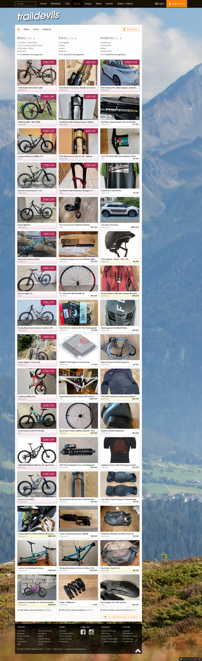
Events (109, 3)
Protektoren (105, 45)
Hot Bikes (42, 633)
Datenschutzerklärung (76, 649)
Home (43, 3)
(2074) (75, 610)
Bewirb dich (128, 641)
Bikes (99, 3)
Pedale (62, 45)
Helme (103, 48)
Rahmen (62, 51)
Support (126, 630)
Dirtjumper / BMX (25, 48)
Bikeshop (106, 633)
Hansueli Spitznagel (188, 659)
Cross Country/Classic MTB (30, 45)
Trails (40, 644)
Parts (36, 29)
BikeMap (55, 3)
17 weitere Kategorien (113, 54)
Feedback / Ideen (130, 636)
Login (159, 3)
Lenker (62, 48)
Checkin (62, 630)
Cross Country (23, 636)
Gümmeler (21, 641)
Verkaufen (130, 29)
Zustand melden (66, 633)
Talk (67, 3)
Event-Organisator (110, 638)
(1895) (34, 610)
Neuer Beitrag (65, 638)
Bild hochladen (65, 636)
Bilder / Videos (125, 3)
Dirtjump (21, 633)
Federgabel (64, 42)
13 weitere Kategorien (30, 54)
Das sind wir (128, 638)
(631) (118, 610)
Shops (88, 3)
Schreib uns (128, 633)
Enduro (20, 638)
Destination (107, 636)
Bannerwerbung (109, 630)
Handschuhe (106, 51)
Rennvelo (21, 51)
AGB (48, 649)
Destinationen (44, 641)
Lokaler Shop (44, 638)
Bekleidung (105, 42)
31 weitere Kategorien (71, 54)
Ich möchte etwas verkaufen (121, 617)
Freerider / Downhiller (27, 42)
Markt (77, 3)
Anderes (46, 29)
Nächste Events (45, 630)
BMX (19, 644)
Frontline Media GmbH (33, 649)
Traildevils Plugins (109, 641)
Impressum (58, 649)
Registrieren (177, 3)
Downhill (21, 630)
